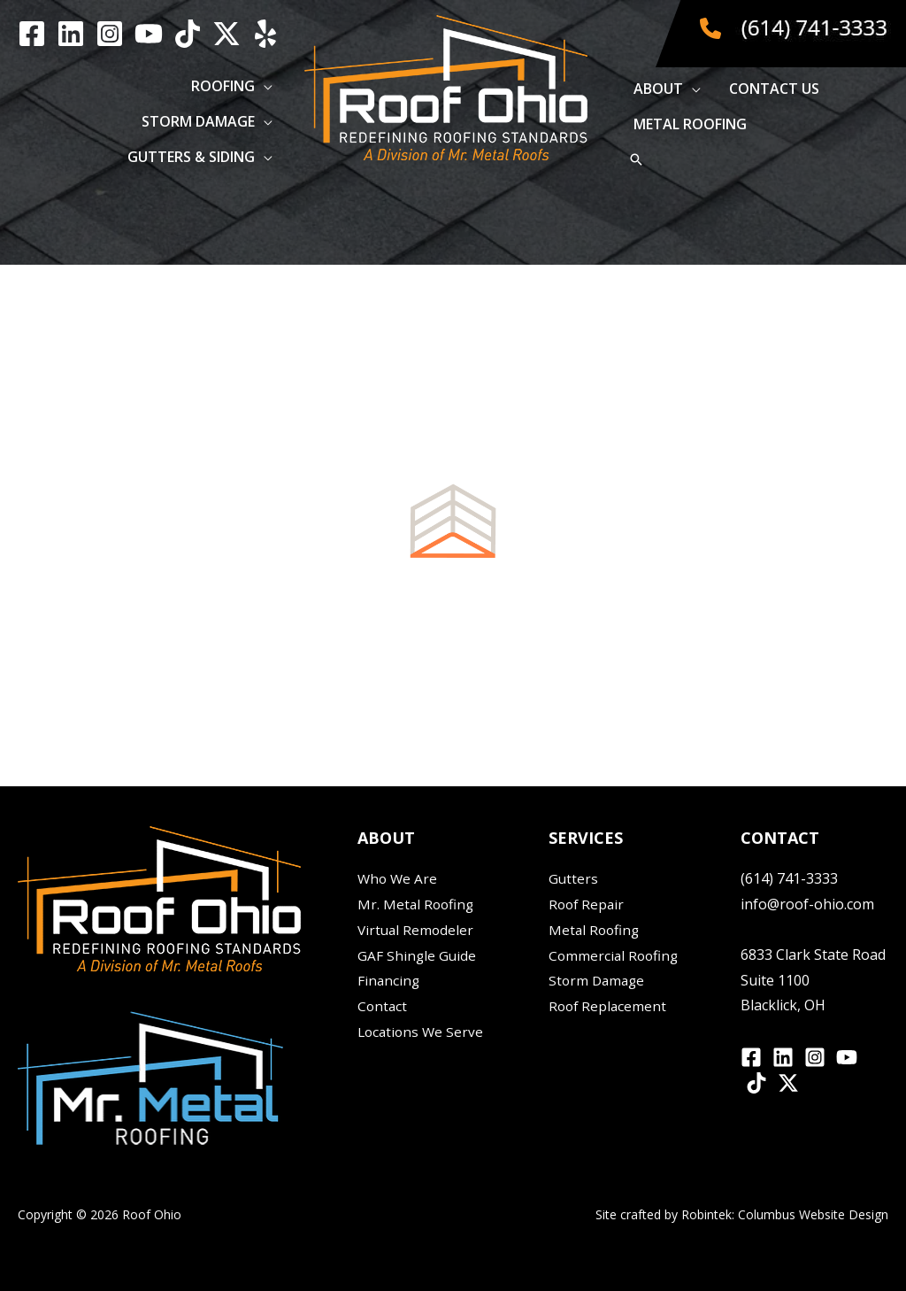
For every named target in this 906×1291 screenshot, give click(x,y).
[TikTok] (187, 33)
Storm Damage (599, 980)
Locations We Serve (422, 1031)
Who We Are (398, 878)
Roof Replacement (609, 1006)
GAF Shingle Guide (417, 955)
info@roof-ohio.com (807, 904)
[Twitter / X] (226, 33)
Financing (389, 980)
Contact (383, 1006)
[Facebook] (32, 33)
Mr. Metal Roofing (417, 904)
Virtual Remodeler (417, 929)
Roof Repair (588, 904)
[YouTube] (148, 33)
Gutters (574, 878)
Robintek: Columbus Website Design (784, 1214)
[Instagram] (110, 33)
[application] (264, 86)
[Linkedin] (71, 33)
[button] (232, 86)
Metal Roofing (595, 929)
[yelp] (265, 33)
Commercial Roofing (615, 955)
